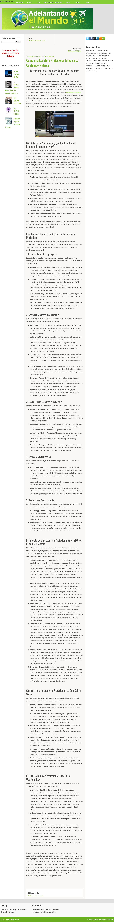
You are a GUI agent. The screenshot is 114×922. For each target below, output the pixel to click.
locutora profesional (73, 92)
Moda (87, 2)
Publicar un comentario (36, 896)
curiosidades (31, 56)
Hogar (77, 2)
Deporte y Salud (48, 2)
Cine (38, 2)
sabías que (38, 56)
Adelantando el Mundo (12, 919)
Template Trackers (107, 919)
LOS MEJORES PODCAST (16, 111)
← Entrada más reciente (36, 41)
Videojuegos (58, 2)
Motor (68, 2)
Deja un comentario (49, 56)
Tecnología (19, 2)
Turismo (29, 2)
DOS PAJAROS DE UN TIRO (17, 101)
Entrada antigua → (75, 51)
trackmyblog (98, 919)
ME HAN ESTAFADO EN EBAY (17, 74)
